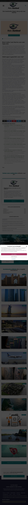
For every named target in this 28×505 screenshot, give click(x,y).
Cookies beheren (14, 256)
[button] (26, 246)
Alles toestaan (14, 254)
